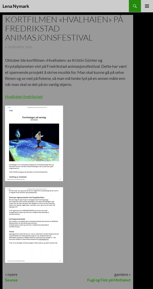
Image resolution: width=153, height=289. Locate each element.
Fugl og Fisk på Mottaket (109, 279)
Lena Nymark (16, 6)
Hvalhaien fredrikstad (23, 96)
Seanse (11, 279)
